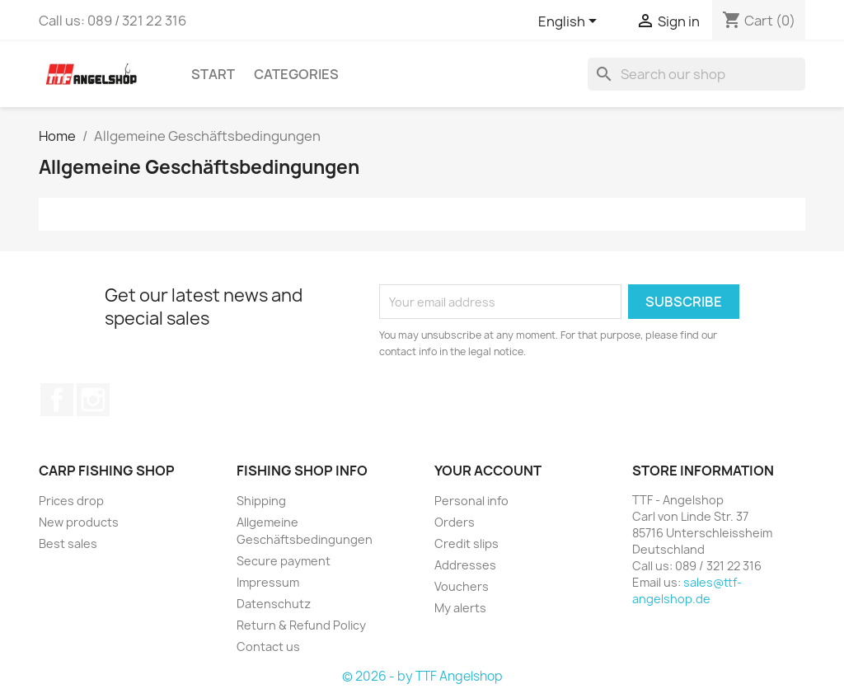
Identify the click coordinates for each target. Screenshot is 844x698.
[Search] (696, 74)
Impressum (268, 582)
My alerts (460, 608)
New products (79, 522)
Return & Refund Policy (301, 625)
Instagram (93, 399)
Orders (454, 522)
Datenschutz (274, 603)
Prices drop (71, 500)
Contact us (268, 646)
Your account (488, 470)
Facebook (56, 399)
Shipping (261, 500)
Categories (296, 74)
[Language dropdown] (570, 22)
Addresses (465, 565)
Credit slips (466, 543)
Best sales (68, 543)
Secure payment (284, 561)
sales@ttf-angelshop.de (687, 590)
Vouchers (461, 586)
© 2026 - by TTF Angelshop (422, 676)
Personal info (471, 500)
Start (213, 74)
